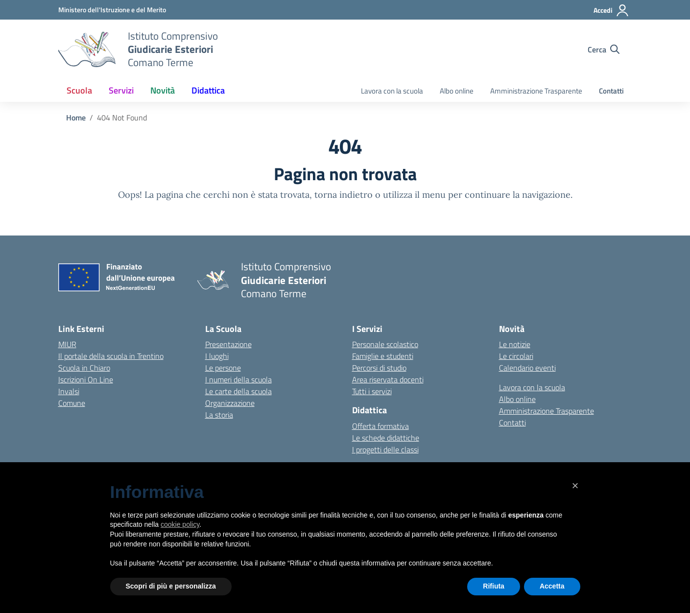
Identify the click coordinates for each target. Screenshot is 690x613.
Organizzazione (230, 403)
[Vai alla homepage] (87, 49)
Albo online (457, 90)
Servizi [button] (121, 90)
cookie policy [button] (180, 524)
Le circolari (516, 356)
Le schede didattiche (385, 438)
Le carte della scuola (238, 391)
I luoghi (217, 356)
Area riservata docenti (388, 379)
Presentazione (228, 344)
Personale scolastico (385, 344)
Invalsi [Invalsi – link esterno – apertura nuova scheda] (68, 391)
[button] (575, 486)
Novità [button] (162, 90)
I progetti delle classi (385, 449)
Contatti (611, 90)
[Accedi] (611, 10)
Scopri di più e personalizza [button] (171, 586)
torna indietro (343, 194)
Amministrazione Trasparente (536, 90)
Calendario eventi (527, 368)
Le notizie (514, 344)
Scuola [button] (79, 90)
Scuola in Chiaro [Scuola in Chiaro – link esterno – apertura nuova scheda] (84, 368)
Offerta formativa (380, 426)
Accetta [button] (552, 586)
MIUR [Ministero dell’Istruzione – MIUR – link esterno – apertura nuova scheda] (67, 344)
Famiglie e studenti (382, 356)
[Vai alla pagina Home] (76, 117)
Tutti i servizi (372, 391)
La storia (219, 415)
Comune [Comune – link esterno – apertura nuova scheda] (71, 403)
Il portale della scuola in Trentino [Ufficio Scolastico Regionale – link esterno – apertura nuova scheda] (111, 356)
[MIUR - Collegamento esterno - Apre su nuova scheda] (112, 9)
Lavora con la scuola (392, 90)
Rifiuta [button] (493, 586)
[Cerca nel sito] (603, 49)
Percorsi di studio (379, 368)
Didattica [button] (208, 90)
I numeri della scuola (238, 379)
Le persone (223, 368)
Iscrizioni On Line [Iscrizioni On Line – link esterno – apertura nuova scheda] (85, 379)
